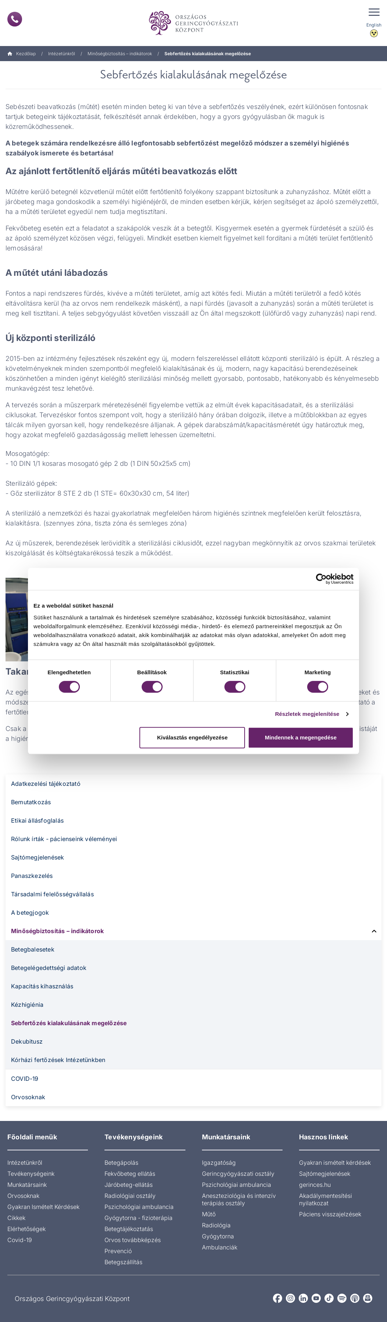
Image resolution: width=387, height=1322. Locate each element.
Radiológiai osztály (130, 1195)
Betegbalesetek (32, 949)
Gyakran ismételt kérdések (335, 1162)
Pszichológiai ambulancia (139, 1206)
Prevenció (118, 1251)
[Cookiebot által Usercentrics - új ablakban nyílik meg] (321, 578)
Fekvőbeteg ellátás (129, 1173)
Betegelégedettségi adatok (48, 967)
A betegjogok (30, 912)
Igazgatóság (219, 1162)
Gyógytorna (218, 1236)
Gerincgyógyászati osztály (238, 1173)
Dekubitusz (27, 1041)
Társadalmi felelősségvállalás (52, 894)
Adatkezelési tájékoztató (46, 783)
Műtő (209, 1214)
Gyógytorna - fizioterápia (138, 1217)
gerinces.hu (315, 1184)
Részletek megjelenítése (307, 714)
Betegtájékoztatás (128, 1229)
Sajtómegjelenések (37, 857)
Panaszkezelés (32, 875)
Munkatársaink (27, 1184)
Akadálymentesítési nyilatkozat (325, 1199)
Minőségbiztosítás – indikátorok (120, 53)
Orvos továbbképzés (132, 1240)
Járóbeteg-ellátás (128, 1184)
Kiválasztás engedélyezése (192, 737)
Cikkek (16, 1217)
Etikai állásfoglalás (37, 820)
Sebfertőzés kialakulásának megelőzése (69, 1023)
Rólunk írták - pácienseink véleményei (64, 839)
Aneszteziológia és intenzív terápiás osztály (239, 1199)
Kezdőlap (21, 53)
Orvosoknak (28, 1097)
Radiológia (216, 1225)
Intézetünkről (61, 53)
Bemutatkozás (31, 802)
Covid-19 (19, 1240)
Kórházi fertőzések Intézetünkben (58, 1059)
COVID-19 (25, 1078)
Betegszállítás (123, 1262)
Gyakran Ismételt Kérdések (43, 1206)
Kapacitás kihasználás (42, 986)
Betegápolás (121, 1162)
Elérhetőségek (26, 1229)
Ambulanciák (219, 1247)
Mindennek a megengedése (301, 737)
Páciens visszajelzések (330, 1214)
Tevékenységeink (30, 1173)
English (373, 25)
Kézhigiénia (27, 1004)
